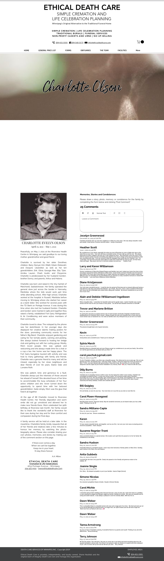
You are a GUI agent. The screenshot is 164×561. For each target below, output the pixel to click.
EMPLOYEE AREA (135, 549)
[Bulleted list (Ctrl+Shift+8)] (124, 213)
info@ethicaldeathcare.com (99, 42)
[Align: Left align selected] (114, 213)
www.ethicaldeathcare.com (50, 468)
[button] (141, 41)
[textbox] (111, 223)
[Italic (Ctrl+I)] (88, 213)
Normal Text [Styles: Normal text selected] (101, 213)
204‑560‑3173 (77, 42)
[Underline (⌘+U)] (93, 213)
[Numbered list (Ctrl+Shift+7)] (119, 213)
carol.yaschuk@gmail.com (96, 355)
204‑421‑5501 (62, 42)
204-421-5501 (30, 468)
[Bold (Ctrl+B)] (83, 213)
